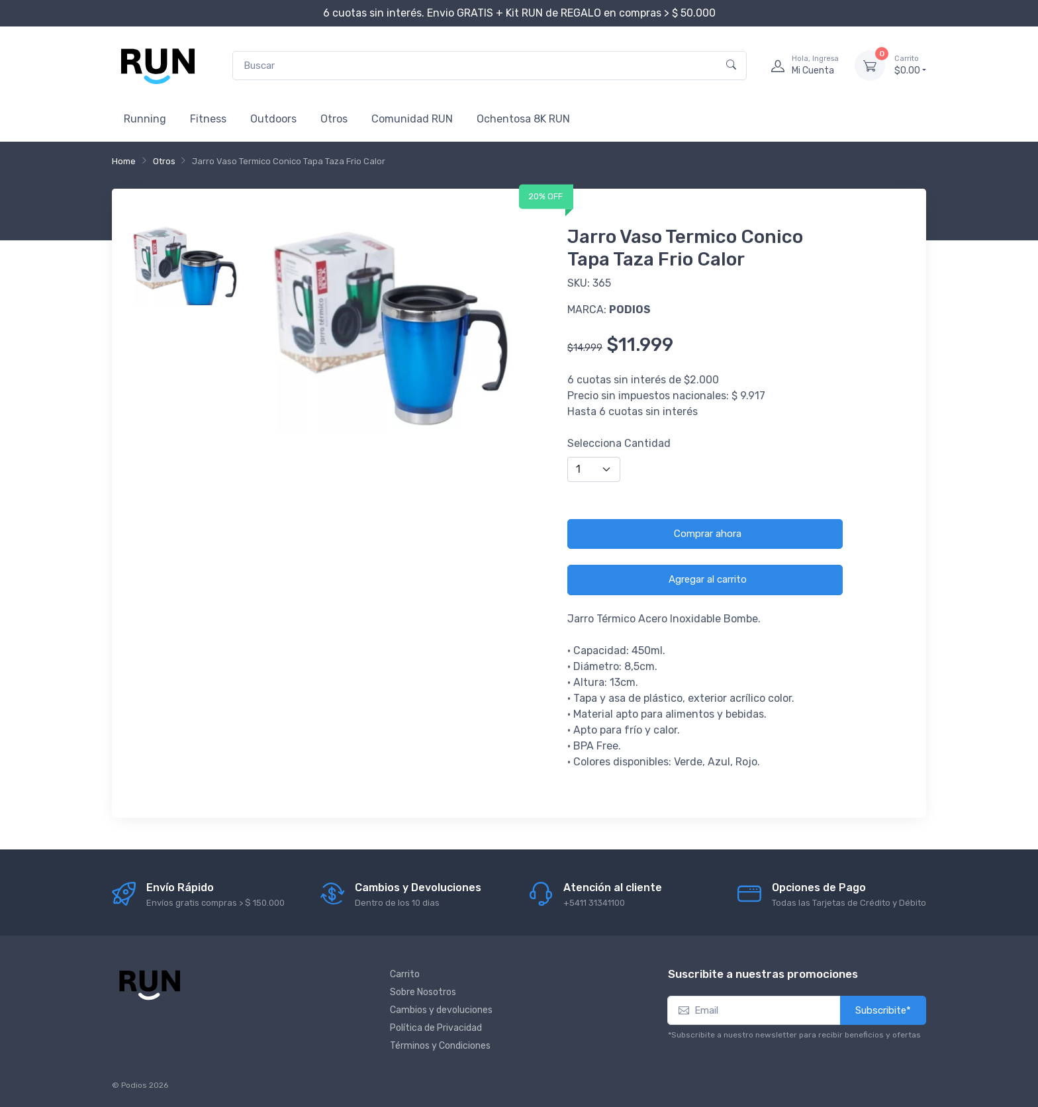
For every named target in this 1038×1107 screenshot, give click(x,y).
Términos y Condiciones (440, 1045)
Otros (334, 119)
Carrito (405, 974)
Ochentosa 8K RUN (523, 119)
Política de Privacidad (436, 1028)
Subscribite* (883, 1010)
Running (145, 119)
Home (124, 161)
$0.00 (910, 65)
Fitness (208, 119)
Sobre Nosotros (423, 992)
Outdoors (273, 119)
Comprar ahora (707, 534)
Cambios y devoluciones (441, 1010)
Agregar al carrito (708, 579)
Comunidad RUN (412, 119)
